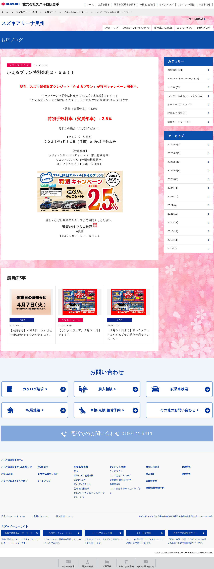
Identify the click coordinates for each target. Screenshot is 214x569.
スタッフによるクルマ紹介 (14, 481)
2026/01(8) (174, 170)
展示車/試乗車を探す (125, 4)
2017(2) (172, 248)
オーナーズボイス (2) (180, 104)
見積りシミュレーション (60, 533)
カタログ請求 (152, 467)
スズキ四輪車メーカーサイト (19, 533)
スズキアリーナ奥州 (26, 12)
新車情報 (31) (175, 69)
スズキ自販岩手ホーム (12, 460)
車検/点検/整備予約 (155, 488)
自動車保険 (115, 484)
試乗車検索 (151, 481)
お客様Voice (7, 474)
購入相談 (150, 474)
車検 (76, 471)
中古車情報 (204, 4)
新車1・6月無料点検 (83, 475)
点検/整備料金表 (81, 488)
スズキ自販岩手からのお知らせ (16, 467)
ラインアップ (166, 4)
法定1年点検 (80, 480)
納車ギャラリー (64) (179, 122)
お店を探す (104, 4)
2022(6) (172, 205)
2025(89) (173, 179)
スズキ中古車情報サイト (185, 533)
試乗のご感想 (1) (177, 113)
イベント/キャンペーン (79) (183, 78)
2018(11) (173, 240)
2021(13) (173, 213)
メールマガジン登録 (102, 533)
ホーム (90, 4)
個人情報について (64, 516)
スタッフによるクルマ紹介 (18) (185, 95)
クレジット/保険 (186, 4)
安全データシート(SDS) (13, 516)
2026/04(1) (174, 144)
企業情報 (186, 467)
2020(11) (173, 222)
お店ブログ (50, 12)
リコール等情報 (143, 533)
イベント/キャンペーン (76, 12)
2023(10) (173, 196)
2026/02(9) (174, 162)
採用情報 (186, 474)
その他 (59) (174, 87)
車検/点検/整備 (147, 4)
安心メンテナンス (82, 484)
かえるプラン (116, 471)
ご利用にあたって (40, 516)
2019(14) (173, 231)
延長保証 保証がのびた (121, 480)
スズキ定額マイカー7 (120, 475)
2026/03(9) (174, 153)
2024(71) (173, 187)
